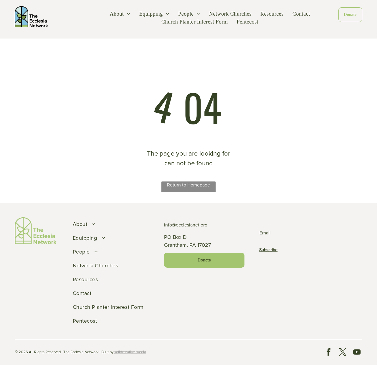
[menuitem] (120, 14)
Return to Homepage (188, 185)
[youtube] (356, 352)
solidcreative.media (130, 352)
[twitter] (342, 352)
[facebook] (328, 352)
